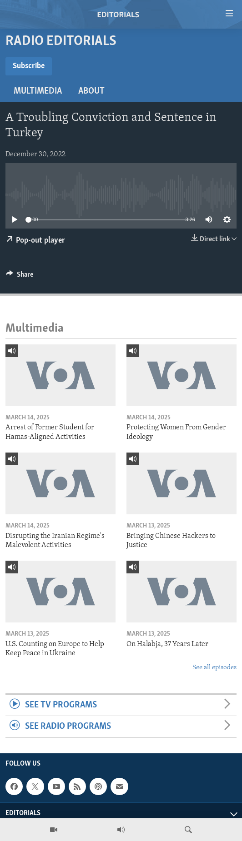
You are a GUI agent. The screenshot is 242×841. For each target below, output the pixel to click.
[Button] (19, 276)
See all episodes (214, 667)
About (91, 91)
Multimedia (38, 91)
